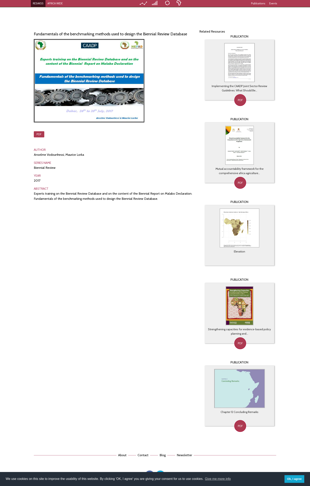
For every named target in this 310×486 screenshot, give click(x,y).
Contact (143, 455)
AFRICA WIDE (55, 3)
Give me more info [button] (218, 478)
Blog (162, 455)
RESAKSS (38, 3)
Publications (258, 3)
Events (273, 3)
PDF (39, 134)
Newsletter (184, 455)
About (122, 455)
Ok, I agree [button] (294, 478)
